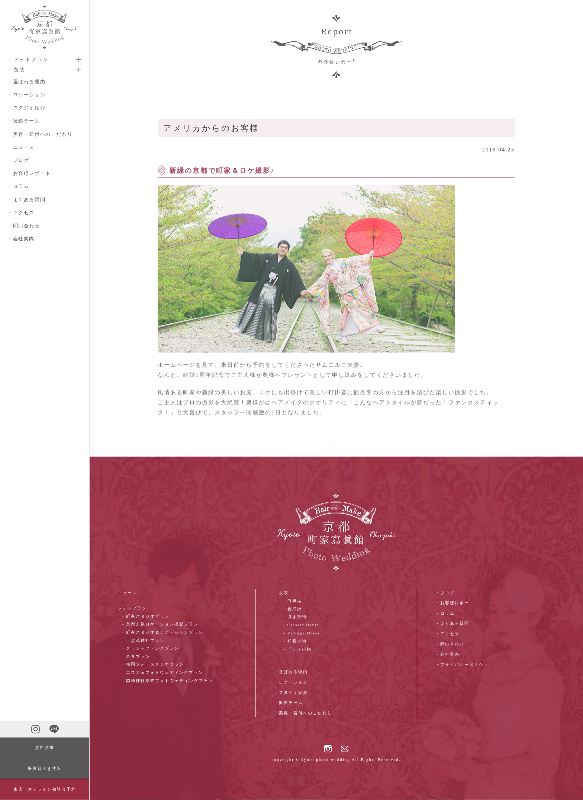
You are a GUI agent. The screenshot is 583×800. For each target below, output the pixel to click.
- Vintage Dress (301, 633)
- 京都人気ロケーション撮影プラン (160, 624)
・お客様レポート (29, 173)
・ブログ (18, 160)
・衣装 (281, 593)
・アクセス (21, 212)
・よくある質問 (26, 199)
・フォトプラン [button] (28, 59)
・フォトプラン (130, 608)
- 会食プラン (136, 656)
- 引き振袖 (294, 616)
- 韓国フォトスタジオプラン (153, 664)
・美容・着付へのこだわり (40, 134)
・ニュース (21, 147)
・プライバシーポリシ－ (462, 664)
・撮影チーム (23, 121)
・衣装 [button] (16, 70)
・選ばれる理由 (26, 81)
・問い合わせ (23, 225)
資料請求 (44, 747)
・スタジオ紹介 (26, 108)
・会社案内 (21, 238)
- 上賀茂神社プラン (143, 640)
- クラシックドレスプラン (150, 648)
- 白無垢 (292, 600)
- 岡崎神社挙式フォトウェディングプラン (167, 680)
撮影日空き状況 (45, 768)
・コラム (18, 186)
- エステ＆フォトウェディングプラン (162, 672)
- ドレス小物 (297, 649)
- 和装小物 (294, 641)
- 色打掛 (292, 609)
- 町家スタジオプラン (146, 616)
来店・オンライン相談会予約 (44, 789)
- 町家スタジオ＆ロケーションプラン (162, 632)
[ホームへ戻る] (44, 27)
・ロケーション (26, 94)
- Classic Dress (301, 625)
